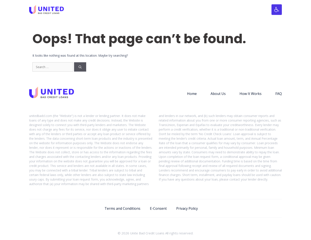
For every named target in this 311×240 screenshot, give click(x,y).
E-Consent (158, 208)
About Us (218, 93)
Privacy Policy (187, 208)
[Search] (80, 67)
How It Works (251, 93)
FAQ (278, 93)
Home (192, 93)
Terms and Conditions (122, 208)
